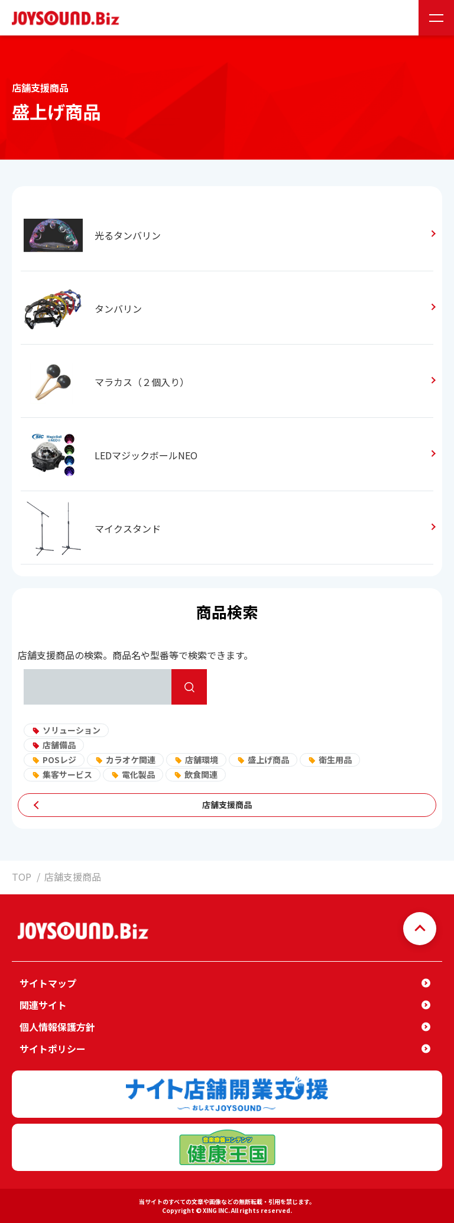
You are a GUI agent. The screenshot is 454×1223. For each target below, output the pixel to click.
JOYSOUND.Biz (68, 18)
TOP (21, 877)
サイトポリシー (53, 1049)
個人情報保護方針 (57, 1027)
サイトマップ (48, 983)
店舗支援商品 (227, 804)
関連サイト (43, 1005)
